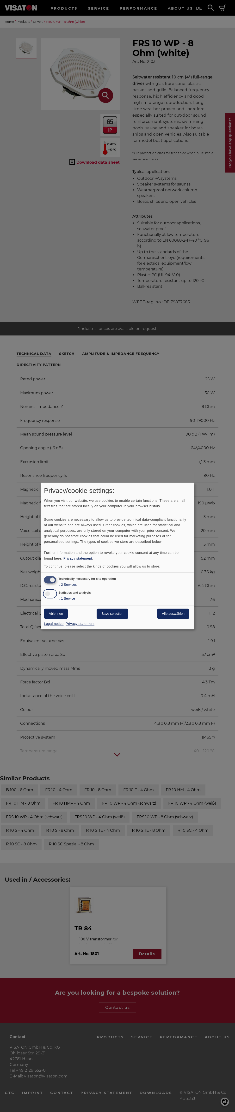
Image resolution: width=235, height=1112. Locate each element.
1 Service (66, 599)
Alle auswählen (173, 614)
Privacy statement (77, 558)
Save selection (112, 614)
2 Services (67, 585)
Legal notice (54, 624)
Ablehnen (56, 614)
